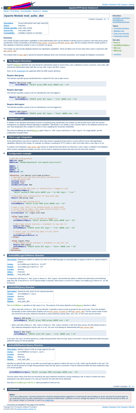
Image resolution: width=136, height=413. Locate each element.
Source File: (8, 30)
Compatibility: (9, 33)
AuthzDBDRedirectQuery (121, 22)
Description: (9, 23)
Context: (10, 269)
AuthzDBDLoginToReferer (121, 18)
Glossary (124, 4)
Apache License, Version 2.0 (26, 409)
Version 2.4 (37, 11)
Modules (105, 4)
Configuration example (121, 36)
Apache (6, 11)
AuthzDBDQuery (118, 20)
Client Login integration (121, 33)
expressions (21, 71)
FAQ (118, 4)
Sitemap (131, 4)
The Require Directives (121, 28)
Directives (112, 4)
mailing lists (49, 400)
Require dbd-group (15, 75)
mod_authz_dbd (34, 147)
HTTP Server (14, 11)
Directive (39, 255)
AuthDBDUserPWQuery (122, 45)
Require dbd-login (15, 90)
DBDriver (117, 48)
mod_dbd (23, 55)
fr (108, 19)
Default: (10, 267)
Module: (10, 274)
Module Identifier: (11, 28)
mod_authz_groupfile (48, 43)
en (105, 19)
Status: (6, 26)
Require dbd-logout (15, 104)
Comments (117, 54)
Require (117, 42)
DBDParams (118, 50)
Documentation (26, 11)
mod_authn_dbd (10, 51)
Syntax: (10, 264)
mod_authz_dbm (67, 43)
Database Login (119, 31)
